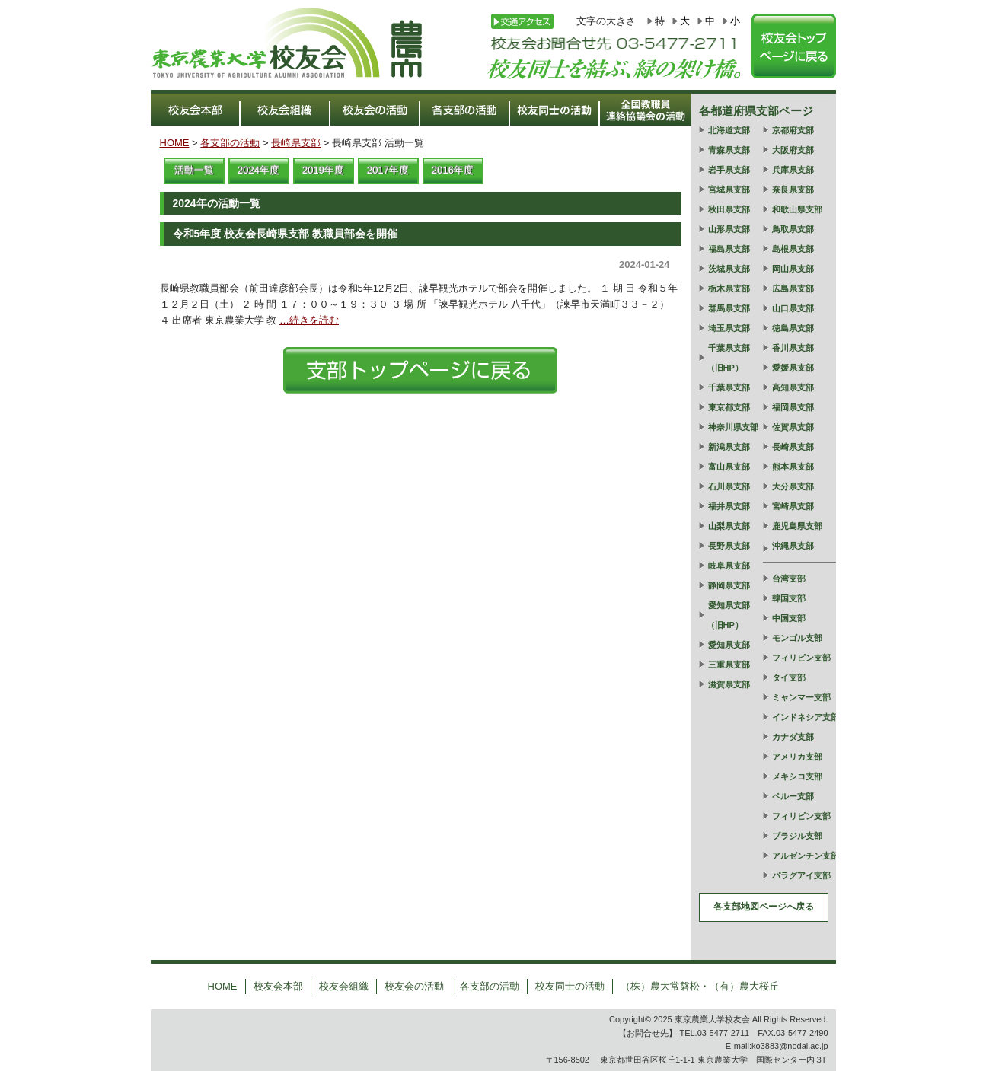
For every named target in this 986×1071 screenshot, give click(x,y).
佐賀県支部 (793, 427)
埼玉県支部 (729, 328)
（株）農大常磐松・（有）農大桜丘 (700, 986)
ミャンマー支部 (801, 697)
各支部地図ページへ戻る (763, 906)
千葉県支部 (729, 387)
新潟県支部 (729, 446)
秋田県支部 (729, 209)
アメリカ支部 (797, 756)
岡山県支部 (793, 268)
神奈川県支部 (733, 427)
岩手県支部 (729, 169)
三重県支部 (729, 664)
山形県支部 (729, 229)
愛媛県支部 (793, 367)
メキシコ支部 (797, 776)
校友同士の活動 (570, 986)
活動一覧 (194, 170)
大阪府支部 (793, 150)
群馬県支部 (729, 308)
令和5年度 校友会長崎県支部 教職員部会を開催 (285, 234)
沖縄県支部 (793, 545)
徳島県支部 (793, 328)
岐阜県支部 (729, 565)
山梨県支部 (729, 526)
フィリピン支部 (801, 657)
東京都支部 (729, 407)
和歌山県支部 (797, 209)
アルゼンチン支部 (805, 855)
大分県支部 (793, 486)
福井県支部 (729, 506)
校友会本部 (278, 986)
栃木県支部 (729, 288)
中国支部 (789, 618)
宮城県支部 (729, 189)
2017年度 (388, 170)
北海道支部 (729, 130)
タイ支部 (789, 677)
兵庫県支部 (793, 169)
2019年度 (323, 170)
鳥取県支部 (793, 229)
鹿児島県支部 (797, 526)
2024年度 (258, 170)
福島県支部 (729, 248)
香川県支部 (793, 347)
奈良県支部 (793, 189)
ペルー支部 (793, 796)
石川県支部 (729, 486)
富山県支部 (729, 466)
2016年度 (453, 170)
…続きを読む (309, 320)
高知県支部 (793, 387)
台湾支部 (789, 578)
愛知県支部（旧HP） (728, 615)
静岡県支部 (729, 585)
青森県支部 (729, 150)
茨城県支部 (729, 268)
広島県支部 (793, 288)
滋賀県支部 (729, 684)
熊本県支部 (793, 466)
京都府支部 (793, 130)
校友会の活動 (414, 986)
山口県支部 (793, 308)
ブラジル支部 (797, 835)
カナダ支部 (793, 736)
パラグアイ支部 (801, 875)
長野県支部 (729, 545)
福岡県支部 (793, 407)
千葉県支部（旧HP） (728, 357)
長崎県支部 (296, 142)
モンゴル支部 (797, 637)
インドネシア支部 (805, 717)
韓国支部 (789, 598)
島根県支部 (793, 248)
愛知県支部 (729, 644)
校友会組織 (344, 986)
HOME (175, 142)
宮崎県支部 (793, 506)
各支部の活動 (230, 142)
